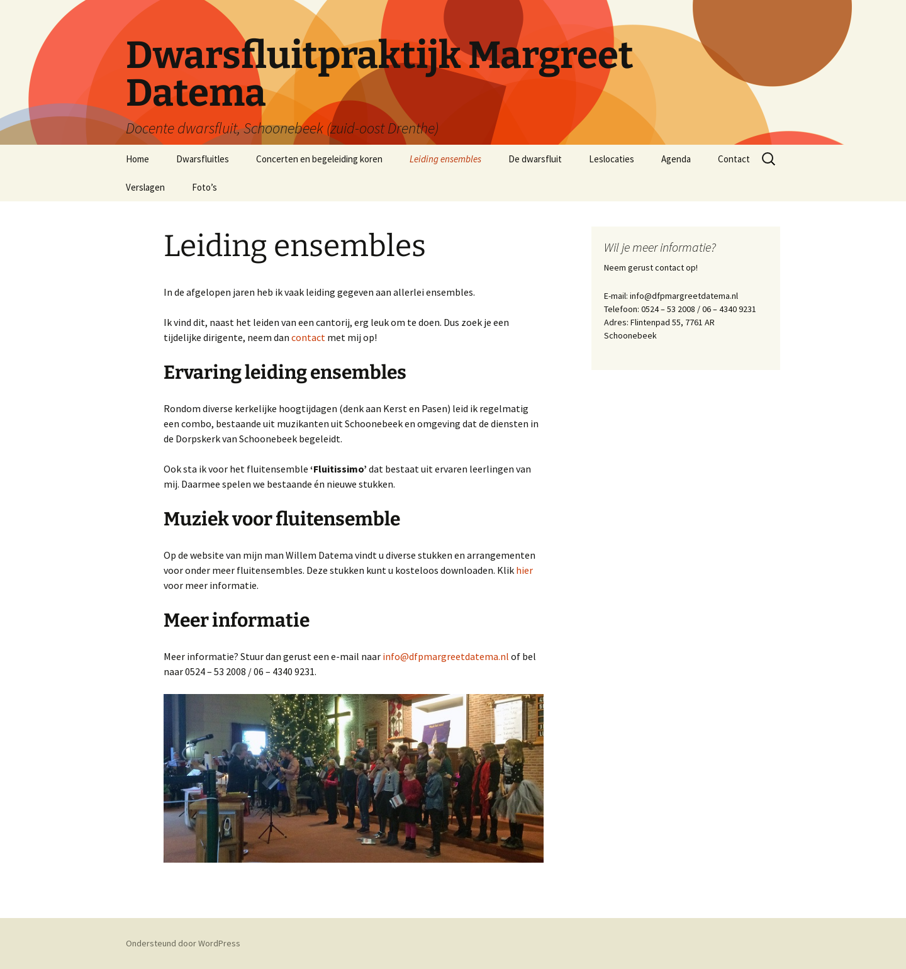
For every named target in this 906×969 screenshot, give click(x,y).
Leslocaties (611, 159)
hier (524, 570)
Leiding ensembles (445, 159)
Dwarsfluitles (202, 159)
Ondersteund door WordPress (183, 943)
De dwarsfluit (535, 159)
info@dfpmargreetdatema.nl (447, 656)
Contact (734, 159)
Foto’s (204, 187)
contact (308, 337)
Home (137, 159)
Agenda (676, 159)
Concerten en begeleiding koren (319, 159)
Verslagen (145, 187)
